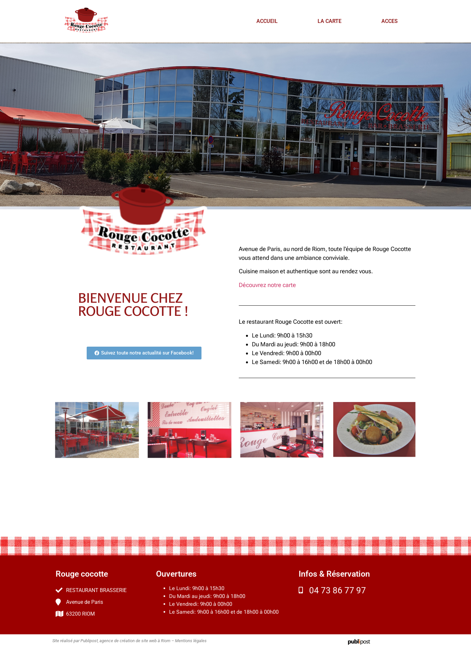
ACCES (389, 21)
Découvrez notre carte (267, 284)
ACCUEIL (267, 21)
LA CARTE (329, 21)
